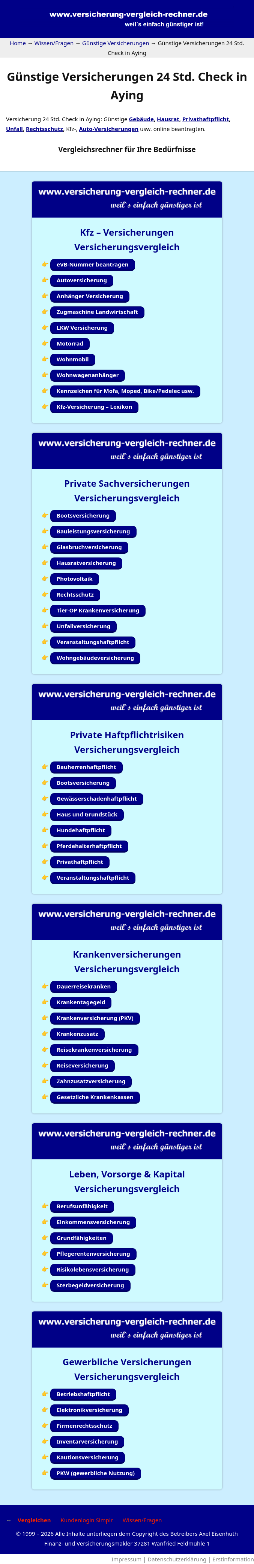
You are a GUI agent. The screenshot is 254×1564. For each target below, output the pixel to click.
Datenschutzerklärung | (179, 1559)
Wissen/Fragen (142, 1520)
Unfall (14, 128)
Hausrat (168, 119)
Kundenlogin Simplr (87, 1520)
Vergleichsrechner (90, 149)
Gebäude (141, 119)
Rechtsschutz (44, 128)
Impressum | (129, 1559)
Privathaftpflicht (205, 119)
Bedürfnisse (174, 149)
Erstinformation (233, 1559)
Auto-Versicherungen (108, 128)
